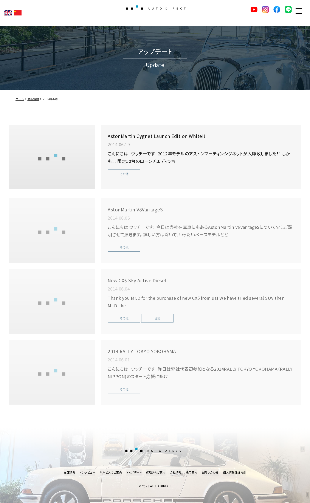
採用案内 (193, 472)
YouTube (236, 13)
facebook (266, 13)
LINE (281, 13)
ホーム (20, 100)
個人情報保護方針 (238, 472)
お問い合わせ (213, 472)
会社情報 (176, 472)
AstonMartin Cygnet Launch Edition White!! (170, 136)
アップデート (132, 472)
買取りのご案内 (156, 472)
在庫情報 (65, 472)
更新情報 (34, 100)
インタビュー (83, 472)
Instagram (251, 13)
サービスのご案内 (108, 472)
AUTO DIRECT (155, 13)
